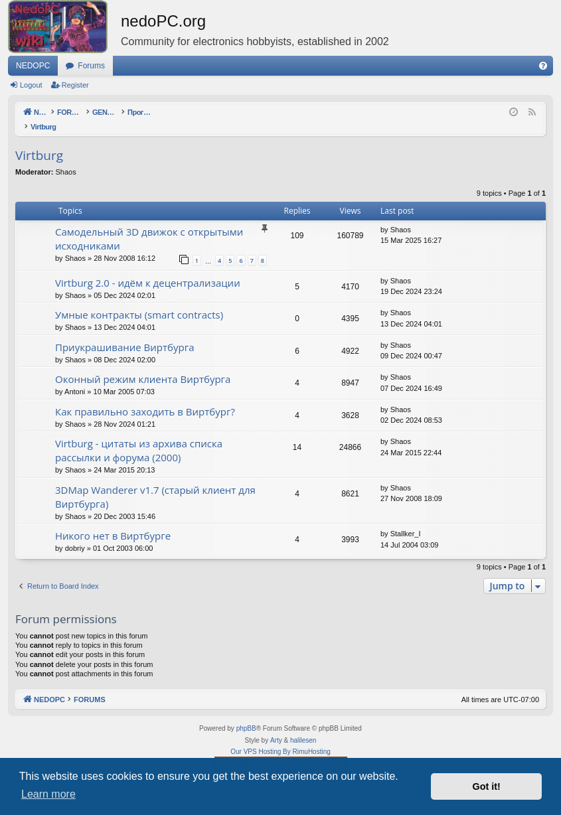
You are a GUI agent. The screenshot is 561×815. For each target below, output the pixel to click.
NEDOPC (33, 65)
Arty (276, 726)
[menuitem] (543, 66)
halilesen (303, 726)
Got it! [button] (487, 786)
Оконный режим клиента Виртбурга (142, 365)
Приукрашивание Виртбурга (124, 333)
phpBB (246, 714)
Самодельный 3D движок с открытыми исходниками (149, 224)
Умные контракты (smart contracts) (139, 300)
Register (75, 85)
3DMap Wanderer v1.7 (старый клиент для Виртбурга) (155, 482)
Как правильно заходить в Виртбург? (145, 397)
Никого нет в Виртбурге (113, 521)
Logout (31, 85)
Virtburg (39, 141)
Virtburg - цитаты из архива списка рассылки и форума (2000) (138, 436)
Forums (91, 65)
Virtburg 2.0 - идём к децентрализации (147, 268)
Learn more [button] (48, 794)
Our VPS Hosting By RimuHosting (280, 737)
